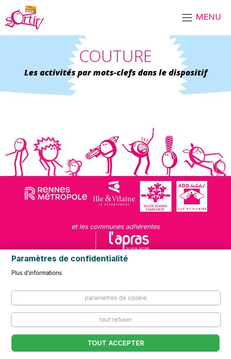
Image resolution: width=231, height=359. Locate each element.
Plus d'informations (36, 273)
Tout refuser (115, 319)
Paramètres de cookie (116, 297)
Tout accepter (115, 343)
